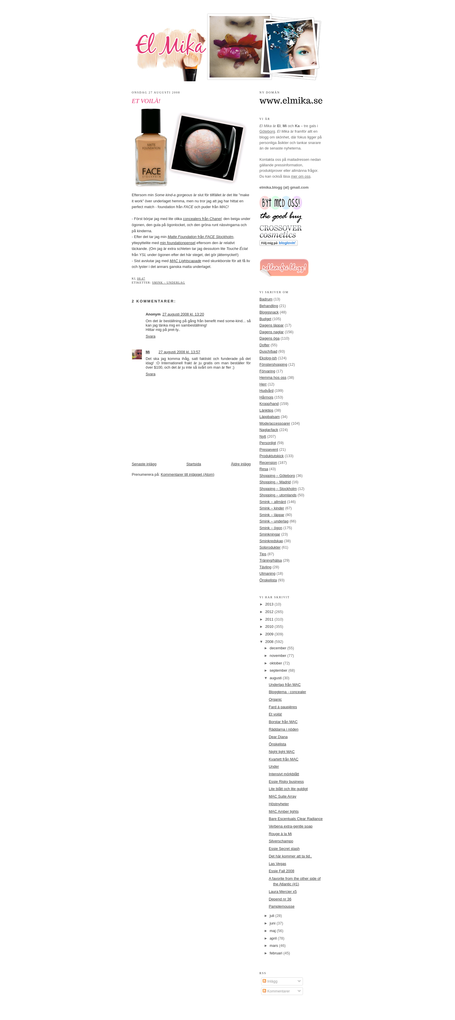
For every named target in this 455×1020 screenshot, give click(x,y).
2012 (270, 612)
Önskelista (268, 580)
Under (274, 766)
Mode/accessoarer (274, 423)
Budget (265, 319)
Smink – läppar (271, 515)
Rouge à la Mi (280, 834)
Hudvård (266, 390)
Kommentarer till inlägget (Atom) (187, 474)
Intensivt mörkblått (284, 774)
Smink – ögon (270, 528)
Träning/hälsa (270, 560)
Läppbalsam (269, 417)
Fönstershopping (273, 364)
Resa (263, 469)
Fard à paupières (283, 707)
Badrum (265, 299)
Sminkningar (269, 534)
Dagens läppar (271, 325)
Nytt (262, 436)
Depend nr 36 (280, 899)
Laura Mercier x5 (283, 891)
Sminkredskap (271, 541)
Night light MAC (282, 751)
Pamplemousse (282, 906)
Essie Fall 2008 (281, 871)
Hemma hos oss (272, 377)
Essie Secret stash (284, 848)
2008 (270, 641)
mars (274, 945)
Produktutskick (271, 456)
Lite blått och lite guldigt (288, 789)
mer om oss (300, 176)
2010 (270, 626)
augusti (276, 678)
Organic (275, 699)
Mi (148, 352)
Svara (151, 336)
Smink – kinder (271, 508)
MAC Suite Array (282, 796)
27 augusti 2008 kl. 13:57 (179, 352)
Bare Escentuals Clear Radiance (296, 819)
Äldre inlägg (241, 464)
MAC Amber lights (284, 811)
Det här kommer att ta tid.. (290, 856)
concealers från (202, 219)
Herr (263, 384)
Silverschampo (281, 841)
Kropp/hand (269, 403)
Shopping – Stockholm (278, 488)
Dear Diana (278, 737)
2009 (270, 634)
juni (273, 923)
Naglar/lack (268, 430)
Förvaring (267, 371)
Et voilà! (146, 101)
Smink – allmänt (272, 502)
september (279, 670)
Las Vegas (277, 864)
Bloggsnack (269, 312)
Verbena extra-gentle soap (291, 826)
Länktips (266, 410)
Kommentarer (276, 991)
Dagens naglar (271, 332)
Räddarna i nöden (283, 729)
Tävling (265, 567)
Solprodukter (270, 547)
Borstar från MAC (283, 722)
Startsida (193, 464)
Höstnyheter (279, 804)
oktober (276, 663)
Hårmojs (266, 397)
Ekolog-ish (268, 358)
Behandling (268, 306)
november (278, 655)
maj (273, 931)
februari (276, 953)
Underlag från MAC (285, 684)
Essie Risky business (286, 781)
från (200, 237)
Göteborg (267, 131)
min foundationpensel (177, 243)
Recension (268, 462)
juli (272, 915)
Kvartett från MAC (283, 759)
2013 (270, 604)
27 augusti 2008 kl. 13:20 (183, 314)
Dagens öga (269, 338)
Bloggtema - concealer (287, 692)
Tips (262, 554)
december (278, 648)
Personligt (267, 443)
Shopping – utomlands (278, 495)
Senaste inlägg (144, 464)
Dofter (264, 345)
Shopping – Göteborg (277, 475)
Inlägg (270, 981)
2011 (270, 619)
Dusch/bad (268, 351)
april (274, 938)
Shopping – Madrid (275, 482)
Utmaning (267, 573)
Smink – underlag (168, 282)
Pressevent (268, 449)
